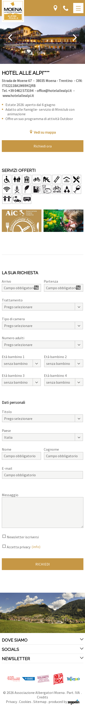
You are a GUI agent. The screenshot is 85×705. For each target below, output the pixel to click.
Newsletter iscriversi (23, 537)
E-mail (7, 468)
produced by (64, 701)
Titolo (7, 411)
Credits (42, 697)
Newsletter (42, 658)
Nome (6, 449)
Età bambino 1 (13, 356)
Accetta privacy (18, 547)
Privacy (11, 701)
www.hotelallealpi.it (18, 95)
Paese (6, 430)
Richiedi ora (43, 146)
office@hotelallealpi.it (54, 90)
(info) (36, 546)
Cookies (25, 701)
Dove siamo (42, 640)
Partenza (51, 281)
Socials (42, 649)
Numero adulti (13, 338)
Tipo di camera (13, 319)
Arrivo (6, 281)
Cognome (51, 449)
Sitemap (39, 701)
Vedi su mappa (42, 132)
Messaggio (10, 495)
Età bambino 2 (55, 356)
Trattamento (12, 300)
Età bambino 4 (55, 375)
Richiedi (42, 564)
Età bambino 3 (13, 375)
